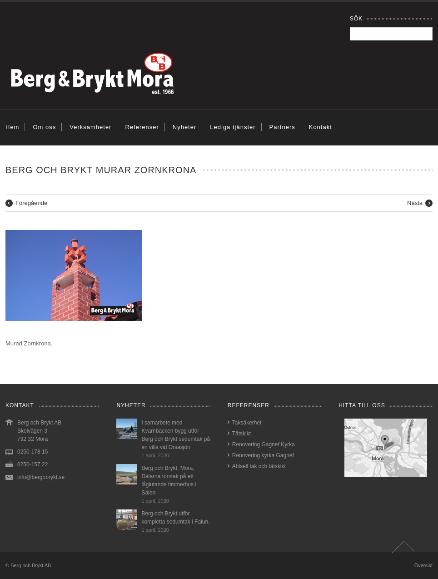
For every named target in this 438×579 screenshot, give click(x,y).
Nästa (415, 203)
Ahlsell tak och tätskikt (259, 466)
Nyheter (185, 127)
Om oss (44, 127)
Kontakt (320, 127)
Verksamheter (90, 127)
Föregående (31, 203)
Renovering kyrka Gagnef (263, 455)
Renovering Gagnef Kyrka (263, 444)
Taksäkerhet (247, 422)
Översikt (423, 565)
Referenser (142, 127)
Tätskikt (241, 433)
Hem (12, 127)
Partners (282, 127)
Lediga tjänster (232, 127)
